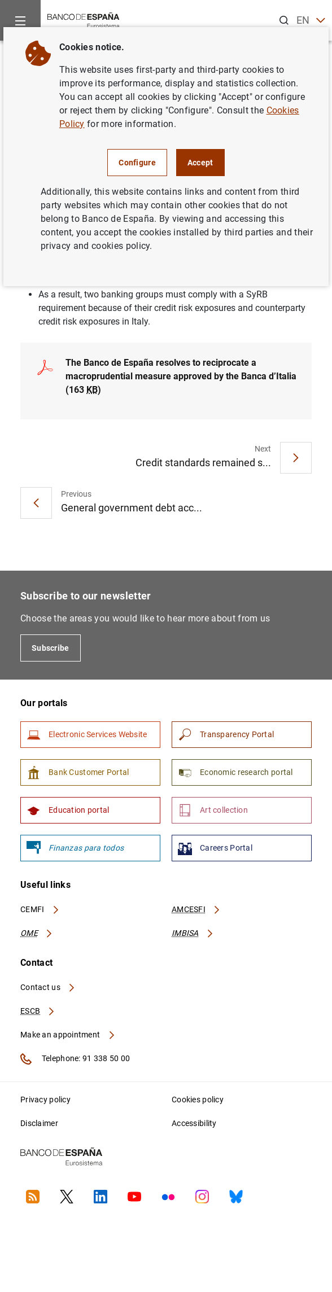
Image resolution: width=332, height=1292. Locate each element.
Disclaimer (39, 1123)
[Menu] (20, 20)
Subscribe (50, 647)
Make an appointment (68, 1034)
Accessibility (194, 1123)
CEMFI (40, 909)
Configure (137, 162)
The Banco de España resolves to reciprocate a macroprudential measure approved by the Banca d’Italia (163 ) (180, 376)
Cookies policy (198, 1099)
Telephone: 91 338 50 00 (75, 1059)
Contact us (48, 987)
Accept (200, 162)
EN (310, 20)
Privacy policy (45, 1099)
